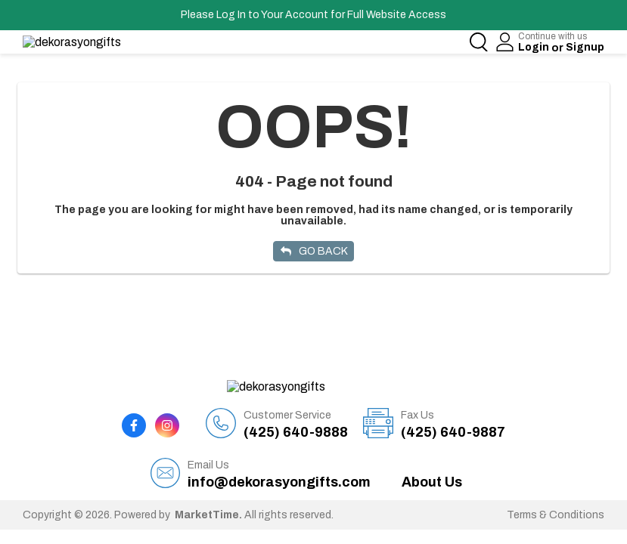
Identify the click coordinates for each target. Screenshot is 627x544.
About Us (432, 468)
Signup (585, 47)
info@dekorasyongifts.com (279, 460)
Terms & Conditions (555, 501)
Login (534, 47)
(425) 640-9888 (296, 410)
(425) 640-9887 (453, 410)
